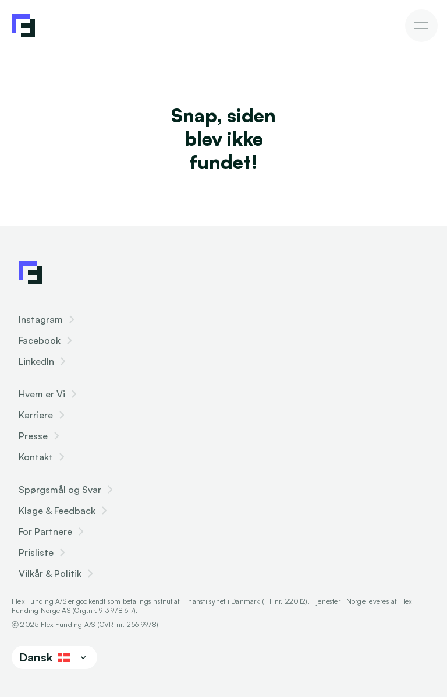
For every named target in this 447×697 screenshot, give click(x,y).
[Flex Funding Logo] (30, 272)
